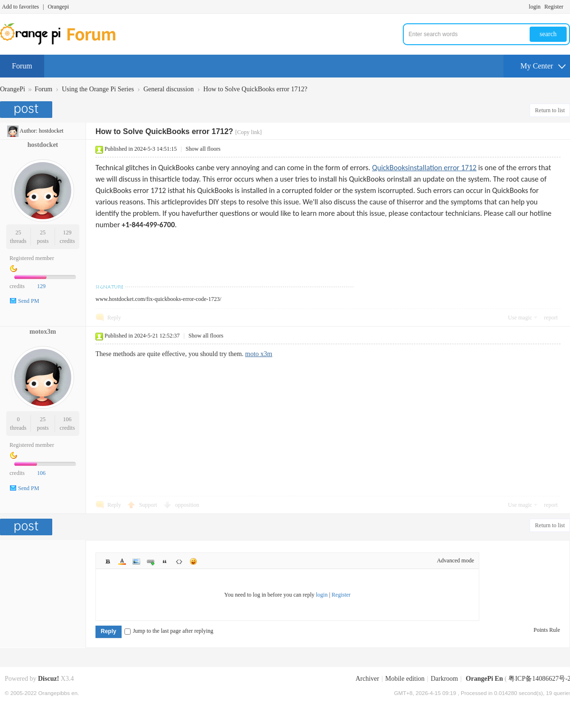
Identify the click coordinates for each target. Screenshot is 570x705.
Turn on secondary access (567, 6)
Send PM (28, 301)
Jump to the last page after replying (168, 631)
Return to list (550, 110)
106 (67, 419)
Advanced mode (455, 560)
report (551, 317)
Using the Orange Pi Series (98, 89)
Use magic (520, 317)
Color (122, 561)
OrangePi (12, 89)
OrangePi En (484, 678)
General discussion (168, 89)
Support (149, 505)
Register (553, 6)
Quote (165, 561)
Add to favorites (20, 6)
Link (150, 561)
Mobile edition (405, 678)
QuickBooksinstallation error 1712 (424, 167)
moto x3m (258, 353)
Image (136, 561)
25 (18, 232)
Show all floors (203, 148)
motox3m (42, 331)
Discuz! (48, 678)
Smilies (193, 561)
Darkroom (444, 678)
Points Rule (546, 630)
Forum (22, 66)
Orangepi (58, 6)
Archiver (367, 678)
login (535, 6)
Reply (114, 317)
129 (67, 232)
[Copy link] (248, 132)
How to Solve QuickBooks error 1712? (255, 89)
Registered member (32, 258)
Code (179, 561)
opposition (187, 505)
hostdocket (51, 130)
